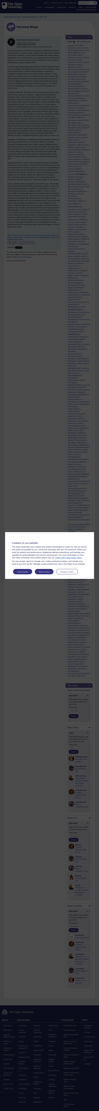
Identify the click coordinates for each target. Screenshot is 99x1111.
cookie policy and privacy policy (68, 558)
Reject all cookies (44, 572)
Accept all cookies (22, 572)
